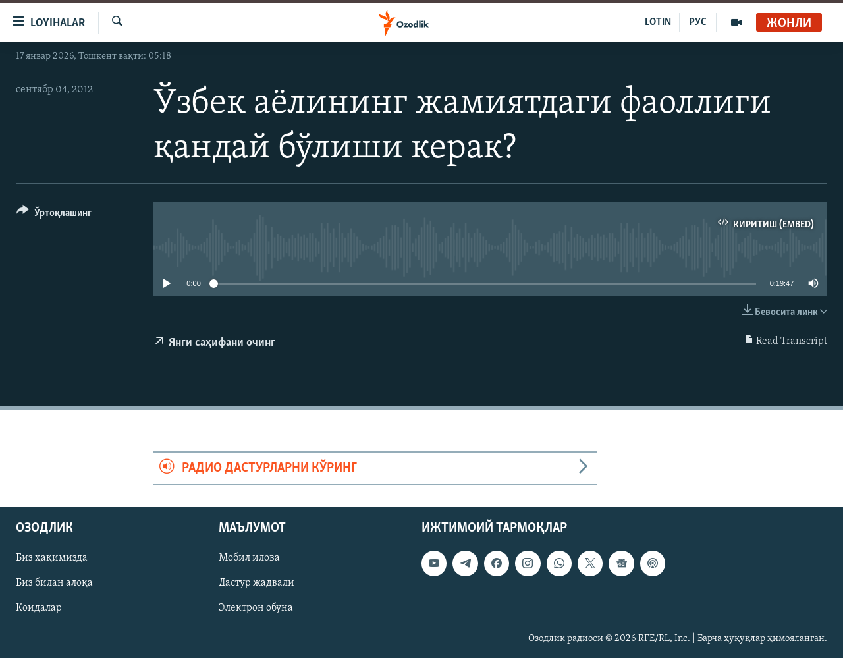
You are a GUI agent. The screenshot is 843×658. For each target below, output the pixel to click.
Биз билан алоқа (54, 583)
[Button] (54, 215)
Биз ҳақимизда (52, 558)
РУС (698, 22)
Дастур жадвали (256, 583)
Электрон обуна (256, 608)
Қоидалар (39, 608)
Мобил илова (249, 558)
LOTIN (658, 22)
